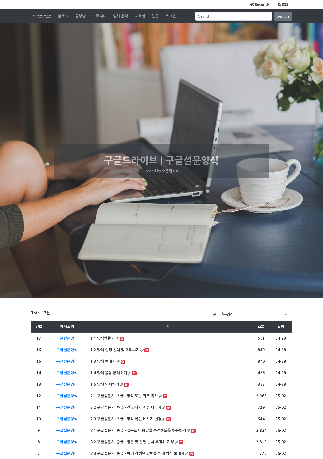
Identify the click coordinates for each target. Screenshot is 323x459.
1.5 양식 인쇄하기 (104, 384)
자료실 (140, 16)
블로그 (63, 16)
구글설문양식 (67, 338)
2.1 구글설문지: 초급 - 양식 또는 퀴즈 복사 (124, 396)
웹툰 (155, 16)
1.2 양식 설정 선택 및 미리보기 (115, 350)
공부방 (80, 16)
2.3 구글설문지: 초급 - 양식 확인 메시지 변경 (125, 419)
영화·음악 (120, 16)
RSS (282, 4)
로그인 (170, 16)
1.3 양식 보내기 (103, 361)
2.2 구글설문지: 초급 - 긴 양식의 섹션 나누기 (125, 407)
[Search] (233, 16)
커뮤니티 (99, 16)
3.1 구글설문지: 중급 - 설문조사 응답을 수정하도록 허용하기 (138, 430)
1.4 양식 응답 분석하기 (108, 373)
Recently (259, 4)
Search (283, 16)
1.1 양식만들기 (102, 338)
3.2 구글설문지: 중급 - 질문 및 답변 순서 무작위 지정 (132, 442)
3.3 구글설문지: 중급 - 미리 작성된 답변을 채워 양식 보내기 (137, 453)
